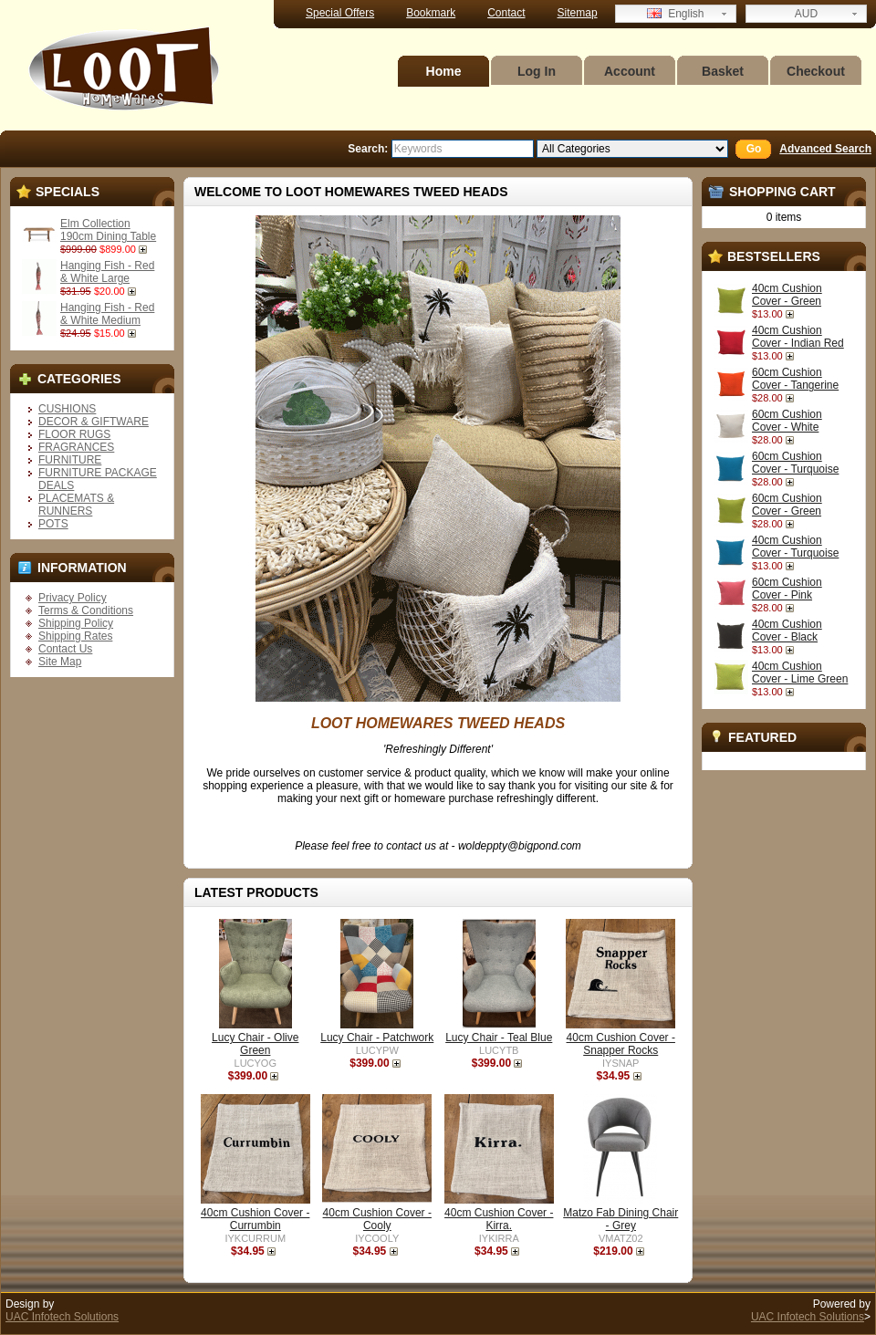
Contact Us (65, 648)
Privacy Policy (72, 597)
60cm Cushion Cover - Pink (787, 588)
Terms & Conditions (85, 610)
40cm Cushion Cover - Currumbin (255, 1219)
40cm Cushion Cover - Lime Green (800, 672)
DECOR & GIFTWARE (93, 421)
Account (629, 71)
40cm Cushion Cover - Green (787, 295)
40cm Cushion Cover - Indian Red (798, 336)
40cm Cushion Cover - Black (787, 630)
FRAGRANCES (76, 447)
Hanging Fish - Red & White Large (107, 272)
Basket (723, 71)
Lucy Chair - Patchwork (376, 1037)
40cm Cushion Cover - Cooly (377, 1219)
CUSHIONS (67, 408)
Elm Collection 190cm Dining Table (108, 230)
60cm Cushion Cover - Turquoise (795, 462)
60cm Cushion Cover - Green (787, 504)
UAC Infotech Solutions (62, 1316)
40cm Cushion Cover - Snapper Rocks (621, 1044)
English (675, 13)
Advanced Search (825, 148)
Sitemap (578, 12)
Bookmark (430, 12)
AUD (806, 13)
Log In (536, 71)
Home (444, 71)
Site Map (59, 661)
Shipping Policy (75, 623)
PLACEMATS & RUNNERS (76, 504)
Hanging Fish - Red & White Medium (107, 314)
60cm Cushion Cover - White (787, 420)
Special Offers (340, 12)
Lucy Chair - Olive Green (255, 1044)
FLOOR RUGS (74, 434)
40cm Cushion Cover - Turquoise (795, 546)
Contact (506, 12)
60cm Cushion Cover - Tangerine (795, 378)
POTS (53, 523)
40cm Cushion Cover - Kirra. (498, 1219)
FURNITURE (69, 460)
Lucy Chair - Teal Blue (498, 1037)
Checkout (816, 71)
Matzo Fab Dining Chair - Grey (620, 1219)
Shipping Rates (75, 636)
